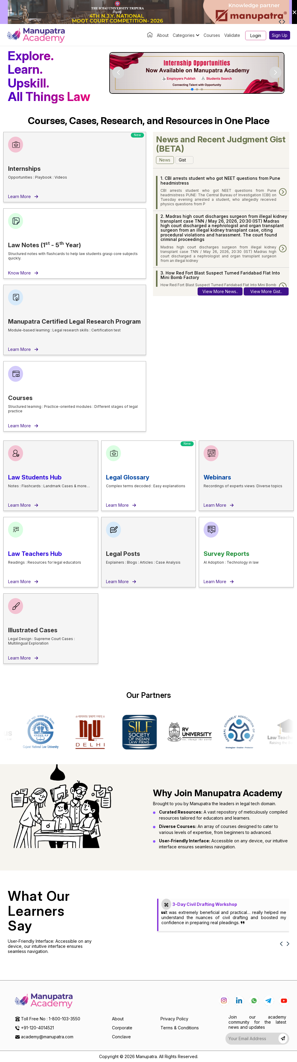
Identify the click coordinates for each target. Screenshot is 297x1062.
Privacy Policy (174, 1018)
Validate (232, 35)
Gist (182, 159)
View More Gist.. (266, 291)
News (164, 159)
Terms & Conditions (179, 1027)
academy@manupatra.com (47, 1036)
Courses (212, 35)
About (163, 35)
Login (255, 35)
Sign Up (279, 35)
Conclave (121, 1036)
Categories (186, 35)
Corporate (122, 1027)
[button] (281, 21)
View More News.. (220, 291)
